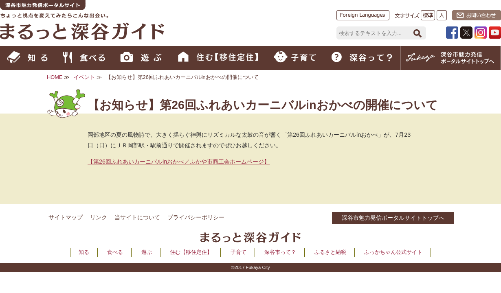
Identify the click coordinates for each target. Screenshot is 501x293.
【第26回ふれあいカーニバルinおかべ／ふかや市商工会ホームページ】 (179, 161)
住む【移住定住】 (191, 252)
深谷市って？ (280, 252)
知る (84, 252)
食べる (115, 252)
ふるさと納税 (330, 252)
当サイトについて (137, 217)
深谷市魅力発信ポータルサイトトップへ (393, 217)
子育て (238, 252)
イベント (84, 77)
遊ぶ (146, 252)
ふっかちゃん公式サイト (393, 252)
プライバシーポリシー (195, 217)
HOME (54, 77)
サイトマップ (65, 217)
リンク (98, 217)
